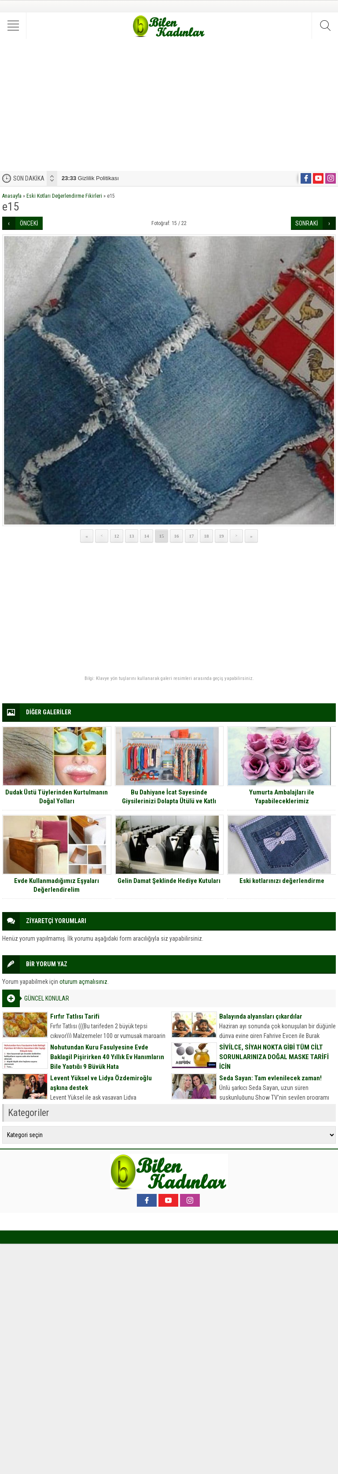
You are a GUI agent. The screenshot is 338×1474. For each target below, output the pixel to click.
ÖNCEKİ (29, 223)
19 (221, 536)
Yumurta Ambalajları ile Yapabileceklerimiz (281, 796)
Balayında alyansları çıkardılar (260, 1016)
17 (191, 536)
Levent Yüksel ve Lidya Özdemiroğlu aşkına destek (101, 1083)
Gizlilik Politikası (90, 178)
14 (146, 536)
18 (206, 536)
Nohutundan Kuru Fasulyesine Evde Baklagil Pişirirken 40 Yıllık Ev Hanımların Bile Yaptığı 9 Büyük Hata (107, 1057)
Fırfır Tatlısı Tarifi (74, 1016)
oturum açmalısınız (83, 981)
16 (176, 536)
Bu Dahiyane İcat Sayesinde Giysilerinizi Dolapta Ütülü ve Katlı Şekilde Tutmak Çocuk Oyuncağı (169, 801)
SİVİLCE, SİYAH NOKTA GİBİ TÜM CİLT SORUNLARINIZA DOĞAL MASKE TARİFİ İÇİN (274, 1057)
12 (116, 536)
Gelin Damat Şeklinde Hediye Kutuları (169, 881)
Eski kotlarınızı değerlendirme (281, 881)
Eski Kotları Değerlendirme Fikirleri (64, 196)
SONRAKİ (306, 223)
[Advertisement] (169, 104)
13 (131, 536)
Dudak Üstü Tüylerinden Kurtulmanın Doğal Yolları (56, 796)
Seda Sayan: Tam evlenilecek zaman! (270, 1078)
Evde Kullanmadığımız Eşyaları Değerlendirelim (56, 885)
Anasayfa (12, 196)
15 (161, 536)
